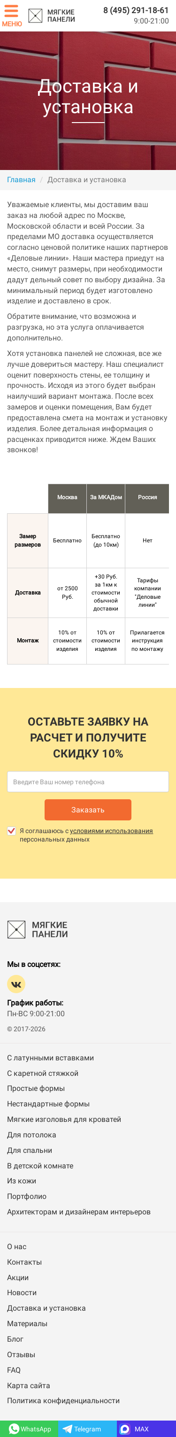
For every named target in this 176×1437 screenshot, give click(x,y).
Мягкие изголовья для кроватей (64, 1119)
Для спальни (29, 1150)
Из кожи (21, 1180)
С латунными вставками (50, 1057)
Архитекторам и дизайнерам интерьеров (79, 1211)
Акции (18, 1277)
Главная (21, 179)
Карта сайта (28, 1385)
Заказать (88, 809)
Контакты (24, 1262)
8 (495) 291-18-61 (136, 10)
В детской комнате (40, 1165)
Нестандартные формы (48, 1103)
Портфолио (26, 1196)
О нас (16, 1246)
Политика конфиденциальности (63, 1400)
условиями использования (111, 830)
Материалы (27, 1323)
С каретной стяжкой (42, 1073)
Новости (22, 1292)
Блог (15, 1339)
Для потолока (31, 1134)
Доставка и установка (46, 1308)
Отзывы (21, 1354)
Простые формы (36, 1088)
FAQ (14, 1370)
